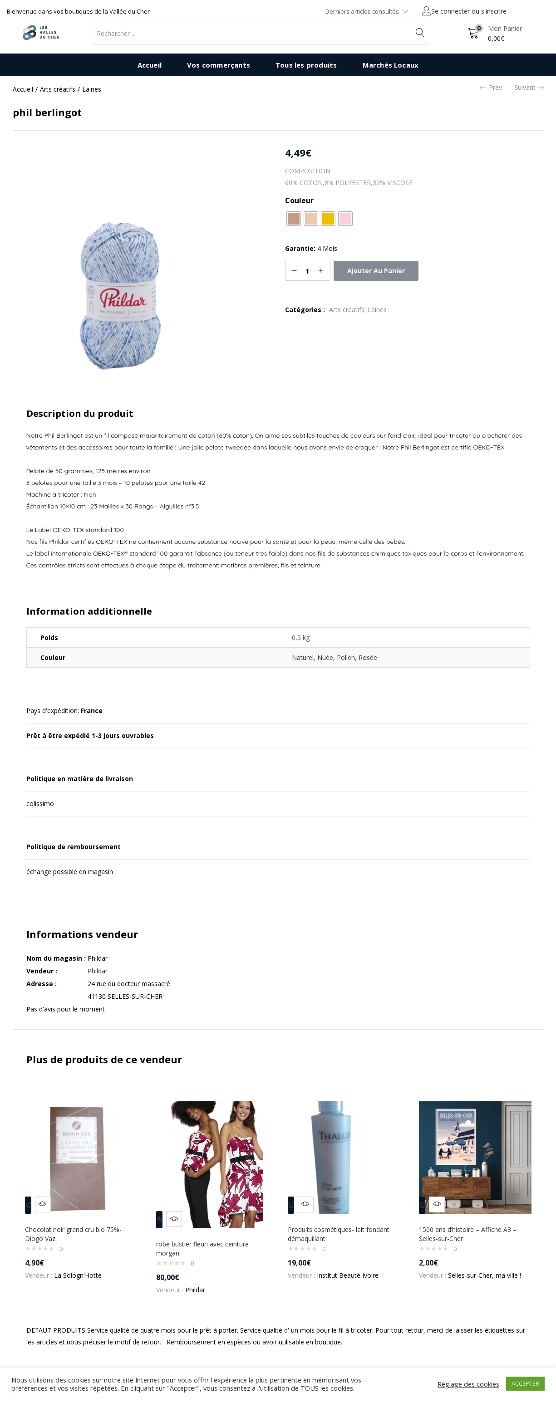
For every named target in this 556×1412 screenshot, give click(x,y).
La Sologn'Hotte (82, 1269)
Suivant (529, 87)
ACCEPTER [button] (525, 1383)
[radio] (293, 218)
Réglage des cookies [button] (468, 1384)
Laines (91, 89)
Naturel (303, 657)
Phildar (98, 971)
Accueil (150, 64)
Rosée (368, 657)
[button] (494, 33)
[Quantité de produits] (308, 270)
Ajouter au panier (376, 270)
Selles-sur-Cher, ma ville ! (488, 1269)
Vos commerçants (218, 64)
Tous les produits (306, 64)
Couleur (299, 200)
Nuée (325, 657)
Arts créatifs (57, 89)
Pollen (346, 657)
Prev (491, 87)
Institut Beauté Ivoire (352, 1269)
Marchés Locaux (391, 64)
